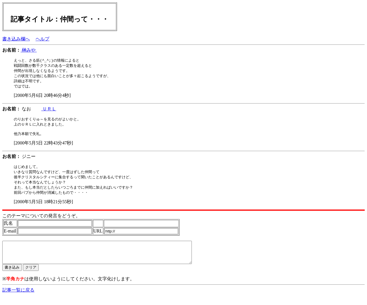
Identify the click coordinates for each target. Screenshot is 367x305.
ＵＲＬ (48, 110)
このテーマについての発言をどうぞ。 (41, 220)
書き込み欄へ (16, 38)
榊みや (29, 50)
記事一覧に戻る (18, 299)
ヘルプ (42, 38)
